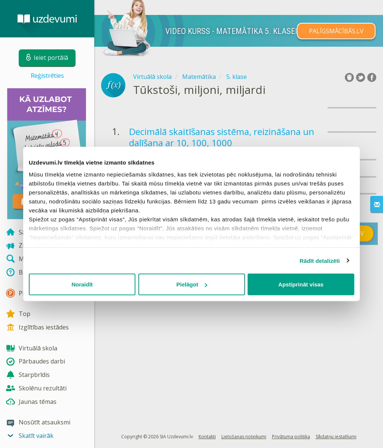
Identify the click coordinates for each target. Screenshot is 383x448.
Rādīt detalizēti (320, 260)
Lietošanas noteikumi (243, 436)
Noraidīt (82, 284)
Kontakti (207, 436)
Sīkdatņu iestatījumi (336, 436)
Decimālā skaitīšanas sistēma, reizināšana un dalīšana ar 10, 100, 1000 (221, 137)
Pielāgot (192, 284)
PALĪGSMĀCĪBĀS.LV (336, 31)
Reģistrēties (47, 75)
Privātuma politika (291, 436)
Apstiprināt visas (301, 284)
